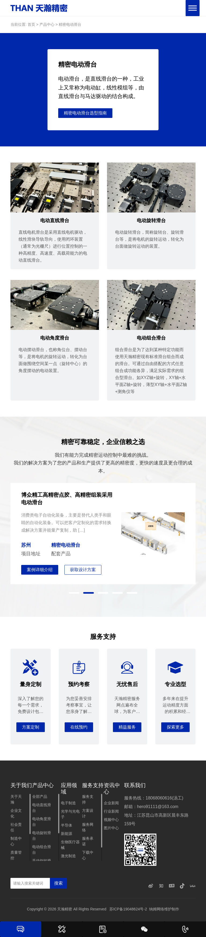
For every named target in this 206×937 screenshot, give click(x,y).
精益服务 (127, 728)
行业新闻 (111, 812)
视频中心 (111, 820)
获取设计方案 (83, 570)
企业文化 (16, 814)
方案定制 (30, 728)
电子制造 (68, 804)
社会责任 (16, 828)
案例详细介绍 (40, 570)
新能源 (66, 834)
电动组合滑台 (41, 850)
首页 (31, 24)
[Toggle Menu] (192, 7)
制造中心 (16, 842)
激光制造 (68, 857)
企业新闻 (111, 804)
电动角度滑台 (41, 822)
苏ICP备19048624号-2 (128, 910)
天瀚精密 (64, 910)
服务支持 (87, 800)
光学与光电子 (70, 815)
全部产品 (39, 797)
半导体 (66, 826)
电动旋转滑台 (41, 836)
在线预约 (78, 728)
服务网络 (87, 828)
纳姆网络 (156, 910)
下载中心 (87, 856)
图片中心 (111, 829)
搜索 (58, 884)
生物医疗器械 (70, 845)
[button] (74, 593)
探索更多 (175, 728)
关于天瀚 (16, 800)
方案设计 (87, 814)
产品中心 (46, 24)
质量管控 (16, 856)
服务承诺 (87, 842)
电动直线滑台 (41, 808)
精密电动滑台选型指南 (85, 113)
